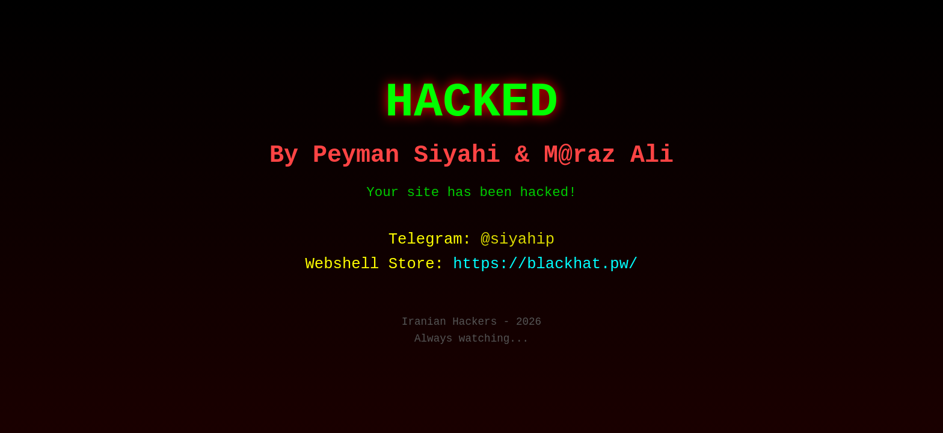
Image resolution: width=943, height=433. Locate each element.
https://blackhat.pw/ (545, 264)
